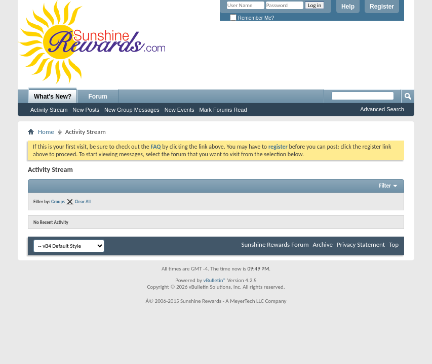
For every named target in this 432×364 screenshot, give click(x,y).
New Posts (85, 110)
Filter (385, 186)
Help (348, 6)
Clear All (83, 201)
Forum (98, 96)
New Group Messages (132, 110)
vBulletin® (214, 280)
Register (382, 6)
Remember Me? (252, 18)
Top (394, 244)
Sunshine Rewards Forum (275, 244)
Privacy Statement (361, 244)
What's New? (52, 96)
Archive (322, 244)
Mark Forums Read (223, 110)
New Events (179, 110)
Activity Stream (48, 110)
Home (46, 131)
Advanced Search (382, 109)
